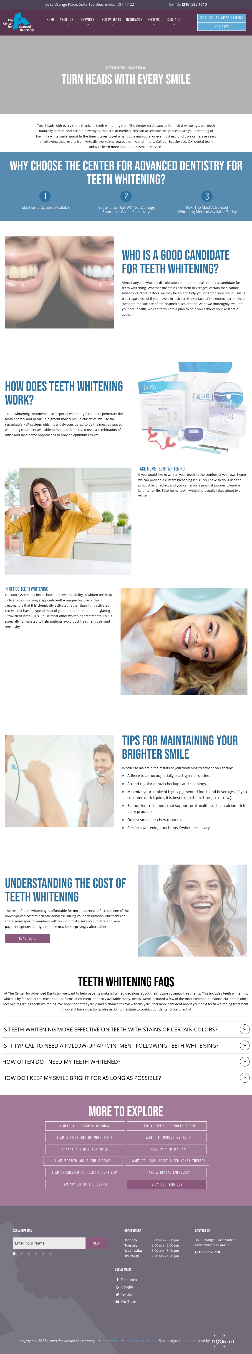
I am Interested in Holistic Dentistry (85, 1172)
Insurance (134, 19)
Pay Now (222, 26)
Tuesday (130, 1245)
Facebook (126, 1279)
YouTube (125, 1301)
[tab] (14, 1253)
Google (124, 1287)
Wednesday (133, 1250)
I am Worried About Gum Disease (83, 1161)
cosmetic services (149, 147)
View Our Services (167, 1184)
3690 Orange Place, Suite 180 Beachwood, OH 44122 (89, 4)
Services (88, 22)
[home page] (18, 22)
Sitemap (111, 1340)
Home (51, 19)
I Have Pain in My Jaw (167, 1149)
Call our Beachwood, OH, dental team (184, 141)
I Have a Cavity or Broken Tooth (167, 1126)
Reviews (154, 22)
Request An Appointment (221, 17)
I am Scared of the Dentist (85, 1184)
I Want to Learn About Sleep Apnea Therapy (167, 1161)
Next (96, 1243)
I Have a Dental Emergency (167, 1172)
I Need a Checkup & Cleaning (85, 1126)
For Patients (111, 22)
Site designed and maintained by (197, 1340)
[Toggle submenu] (66, 25)
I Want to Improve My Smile (167, 1137)
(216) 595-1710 (188, 4)
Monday (130, 1240)
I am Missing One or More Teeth (85, 1137)
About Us (66, 22)
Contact (173, 22)
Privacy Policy (138, 1340)
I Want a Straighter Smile (85, 1149)
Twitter (124, 1294)
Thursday (131, 1256)
